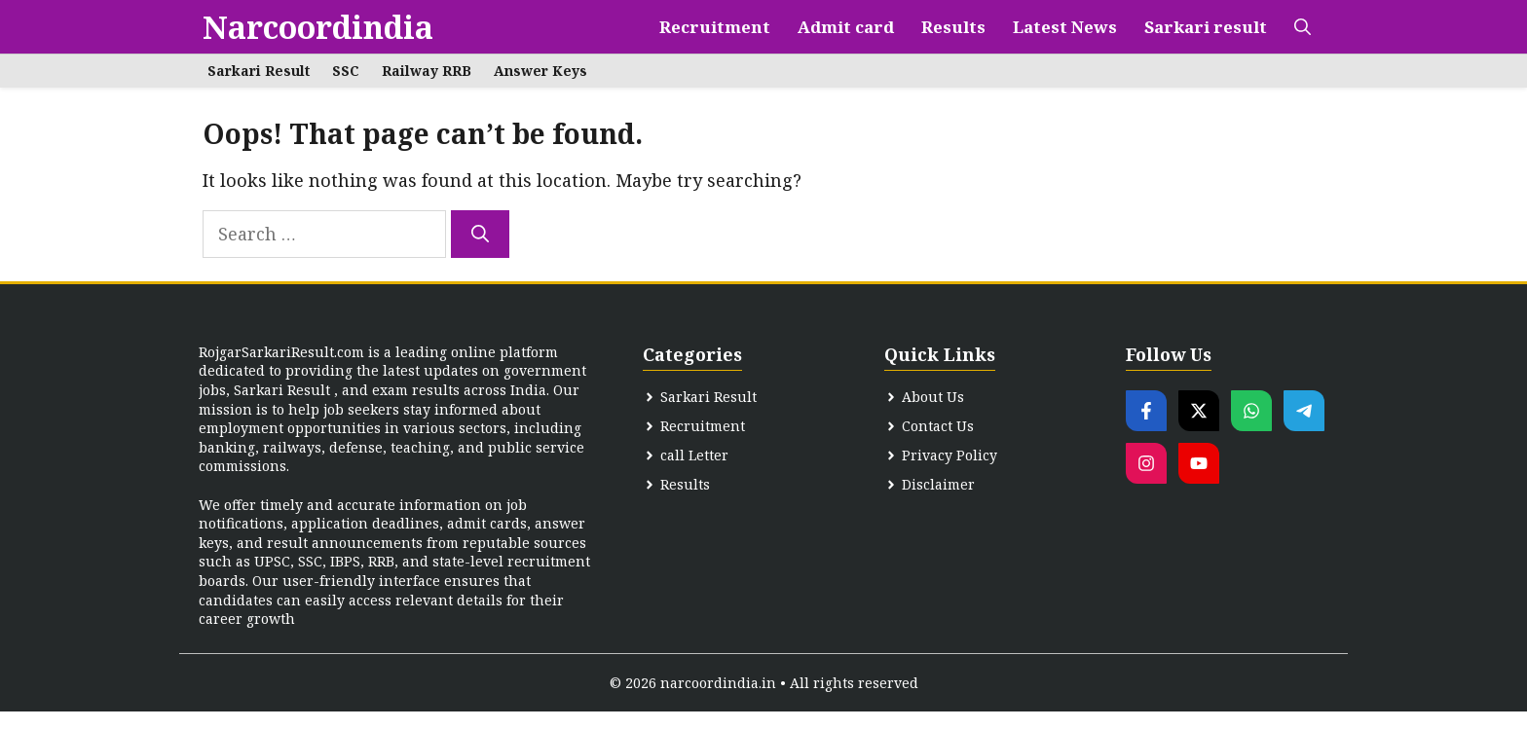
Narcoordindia (318, 27)
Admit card (846, 27)
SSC (345, 70)
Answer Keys (540, 70)
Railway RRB (426, 70)
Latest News (1065, 27)
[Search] (480, 234)
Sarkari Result (258, 70)
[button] (1302, 27)
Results (953, 27)
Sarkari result (1205, 27)
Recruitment (714, 27)
